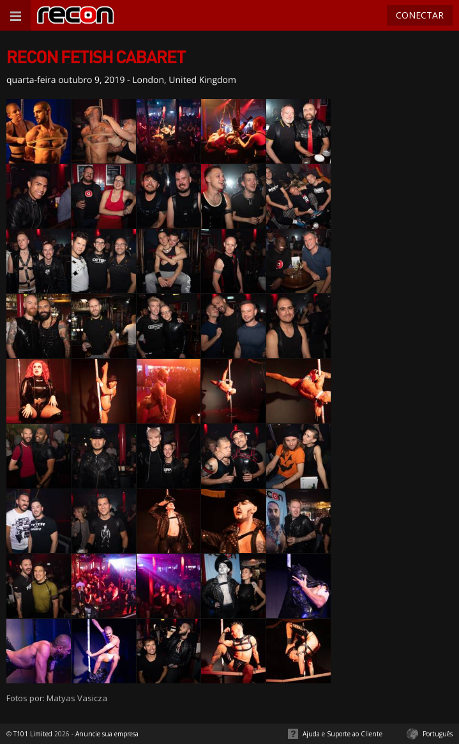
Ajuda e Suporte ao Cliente (342, 733)
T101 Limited (32, 733)
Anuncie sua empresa (107, 733)
